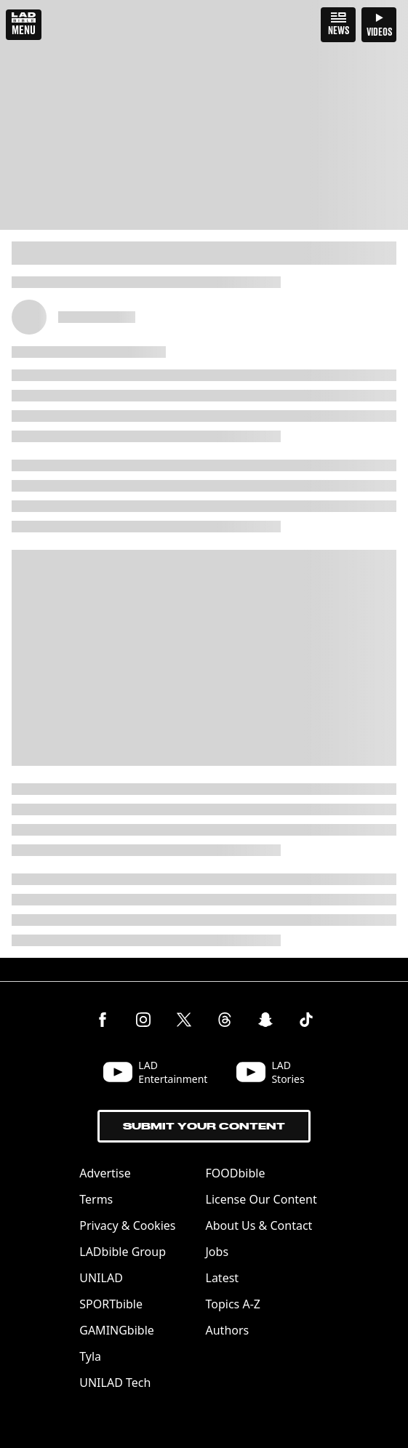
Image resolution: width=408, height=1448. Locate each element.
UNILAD (101, 1278)
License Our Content (261, 1199)
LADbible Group (122, 1252)
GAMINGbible (116, 1330)
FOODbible (235, 1173)
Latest (222, 1278)
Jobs (217, 1252)
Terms (96, 1199)
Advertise (104, 1173)
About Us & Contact (259, 1225)
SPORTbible (111, 1304)
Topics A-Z (233, 1304)
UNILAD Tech (115, 1383)
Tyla (90, 1356)
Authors (227, 1330)
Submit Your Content (204, 1126)
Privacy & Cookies (127, 1225)
